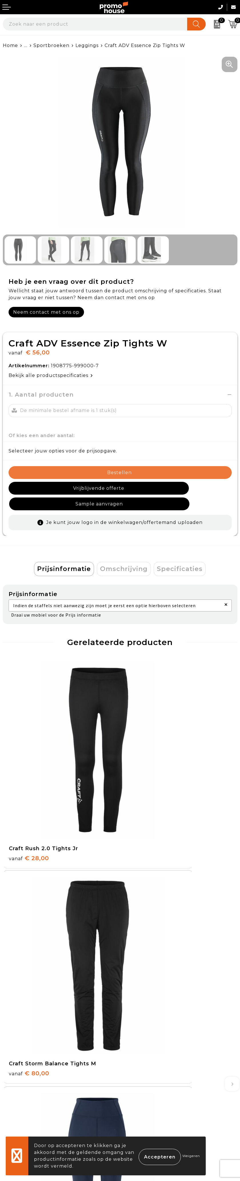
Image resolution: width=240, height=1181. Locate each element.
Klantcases (136, 1004)
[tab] (64, 553)
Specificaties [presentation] (180, 553)
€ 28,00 (29, 769)
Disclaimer (136, 1102)
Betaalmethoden (24, 1075)
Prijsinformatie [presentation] (64, 553)
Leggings (87, 45)
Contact (13, 1062)
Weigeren (191, 1156)
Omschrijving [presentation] (124, 553)
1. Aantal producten (41, 394)
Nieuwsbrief (138, 978)
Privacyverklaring (145, 1089)
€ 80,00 (146, 769)
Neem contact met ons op (46, 312)
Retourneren (20, 1089)
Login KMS (16, 1115)
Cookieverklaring (144, 1075)
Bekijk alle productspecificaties (51, 375)
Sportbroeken (51, 45)
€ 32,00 (29, 912)
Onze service (19, 1102)
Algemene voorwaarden (153, 1062)
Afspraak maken (143, 991)
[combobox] (95, 24)
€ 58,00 (146, 912)
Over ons (134, 965)
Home (10, 45)
